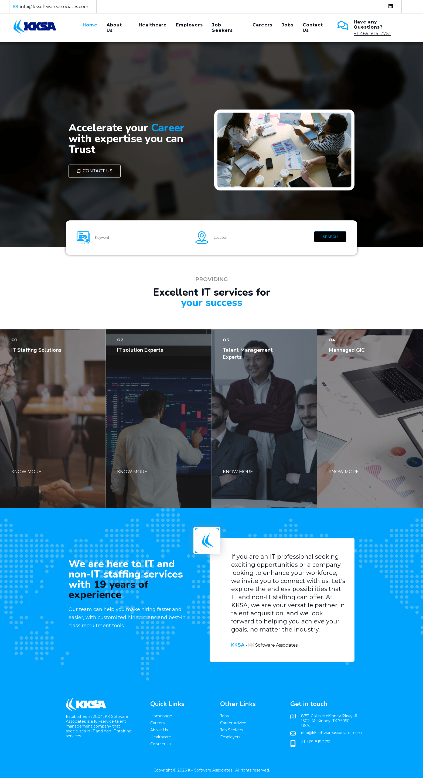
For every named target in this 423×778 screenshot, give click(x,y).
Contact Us (313, 27)
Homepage (161, 716)
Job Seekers (222, 27)
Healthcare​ (153, 25)
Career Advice (233, 723)
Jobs (288, 25)
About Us (114, 27)
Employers (189, 25)
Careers (262, 25)
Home (90, 25)
